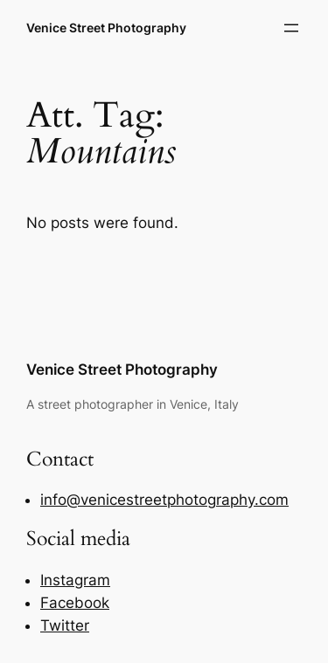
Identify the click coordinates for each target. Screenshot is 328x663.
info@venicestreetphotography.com (164, 499)
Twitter (64, 625)
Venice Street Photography (106, 27)
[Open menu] (291, 27)
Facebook (74, 602)
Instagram (75, 580)
